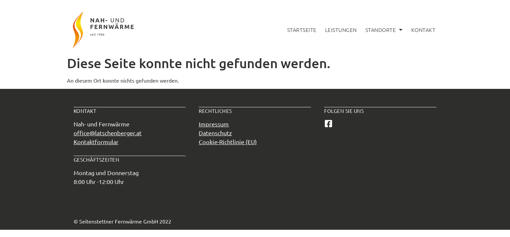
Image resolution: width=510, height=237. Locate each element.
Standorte (384, 30)
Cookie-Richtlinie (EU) (228, 141)
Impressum (214, 123)
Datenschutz (215, 132)
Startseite (302, 29)
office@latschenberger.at (108, 132)
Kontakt (423, 29)
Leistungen (341, 29)
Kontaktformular (96, 141)
